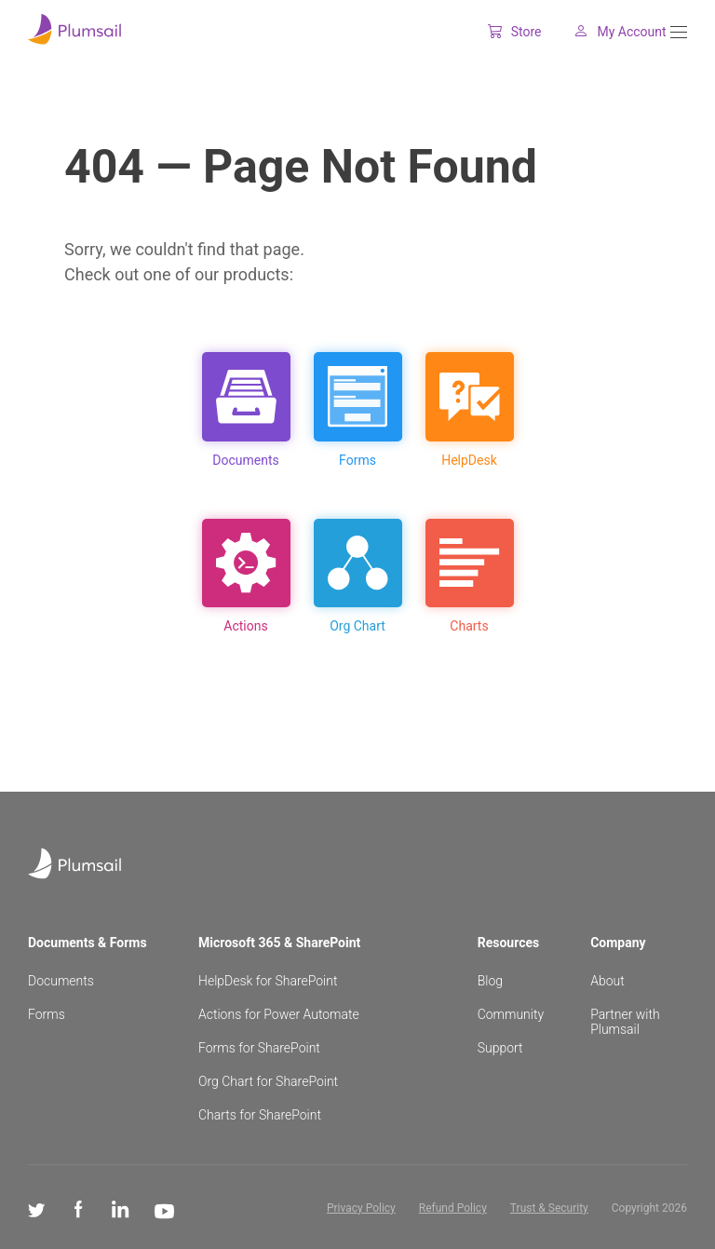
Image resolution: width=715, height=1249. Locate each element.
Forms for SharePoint (259, 1047)
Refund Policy (453, 1208)
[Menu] (678, 32)
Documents (61, 980)
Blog (490, 980)
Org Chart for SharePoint (268, 1081)
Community (511, 1014)
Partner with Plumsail (625, 1022)
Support (500, 1047)
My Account (606, 31)
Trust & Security (549, 1208)
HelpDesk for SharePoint (267, 980)
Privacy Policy (361, 1208)
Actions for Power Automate (278, 1014)
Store (500, 31)
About (607, 980)
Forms (46, 1014)
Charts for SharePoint (259, 1114)
